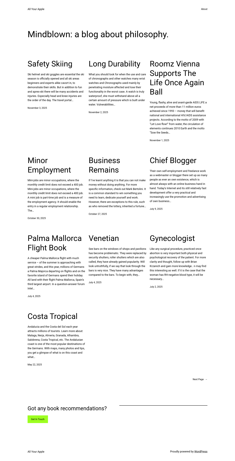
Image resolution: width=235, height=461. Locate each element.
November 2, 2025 (98, 112)
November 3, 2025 (37, 108)
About (204, 9)
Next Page (200, 379)
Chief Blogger (173, 160)
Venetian (104, 238)
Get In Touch (37, 419)
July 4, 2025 (34, 296)
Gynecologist (172, 238)
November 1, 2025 (159, 140)
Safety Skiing (50, 63)
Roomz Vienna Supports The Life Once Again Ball (177, 77)
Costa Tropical (52, 316)
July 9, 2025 (156, 208)
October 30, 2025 (37, 218)
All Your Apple (36, 9)
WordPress (200, 451)
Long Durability (114, 63)
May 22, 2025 (35, 364)
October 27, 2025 (98, 214)
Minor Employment (49, 165)
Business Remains (104, 165)
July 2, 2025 (156, 286)
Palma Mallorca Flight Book (55, 243)
